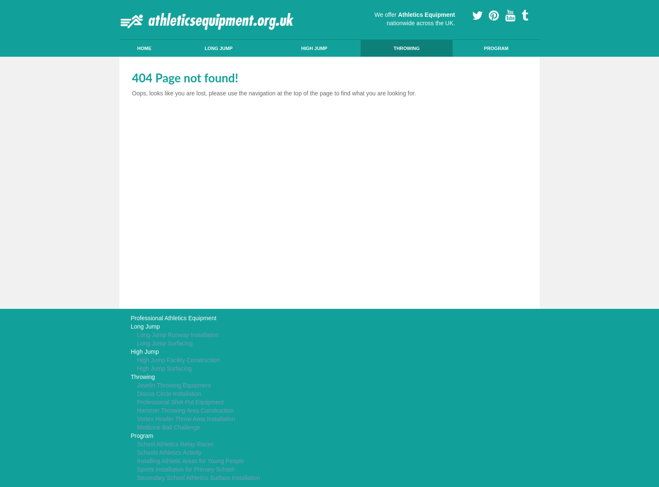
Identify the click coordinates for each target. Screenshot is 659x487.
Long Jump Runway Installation (178, 335)
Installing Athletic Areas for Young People (190, 461)
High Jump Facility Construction (178, 360)
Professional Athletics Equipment (173, 318)
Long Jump (219, 48)
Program (496, 48)
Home (144, 48)
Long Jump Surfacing (164, 343)
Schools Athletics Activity (169, 452)
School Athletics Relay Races (175, 444)
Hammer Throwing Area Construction (185, 410)
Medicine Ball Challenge (168, 427)
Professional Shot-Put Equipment (180, 402)
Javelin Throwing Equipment (174, 385)
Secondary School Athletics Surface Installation (198, 477)
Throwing (406, 48)
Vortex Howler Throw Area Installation (186, 419)
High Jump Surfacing (164, 368)
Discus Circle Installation (169, 393)
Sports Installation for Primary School (185, 469)
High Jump (314, 48)
